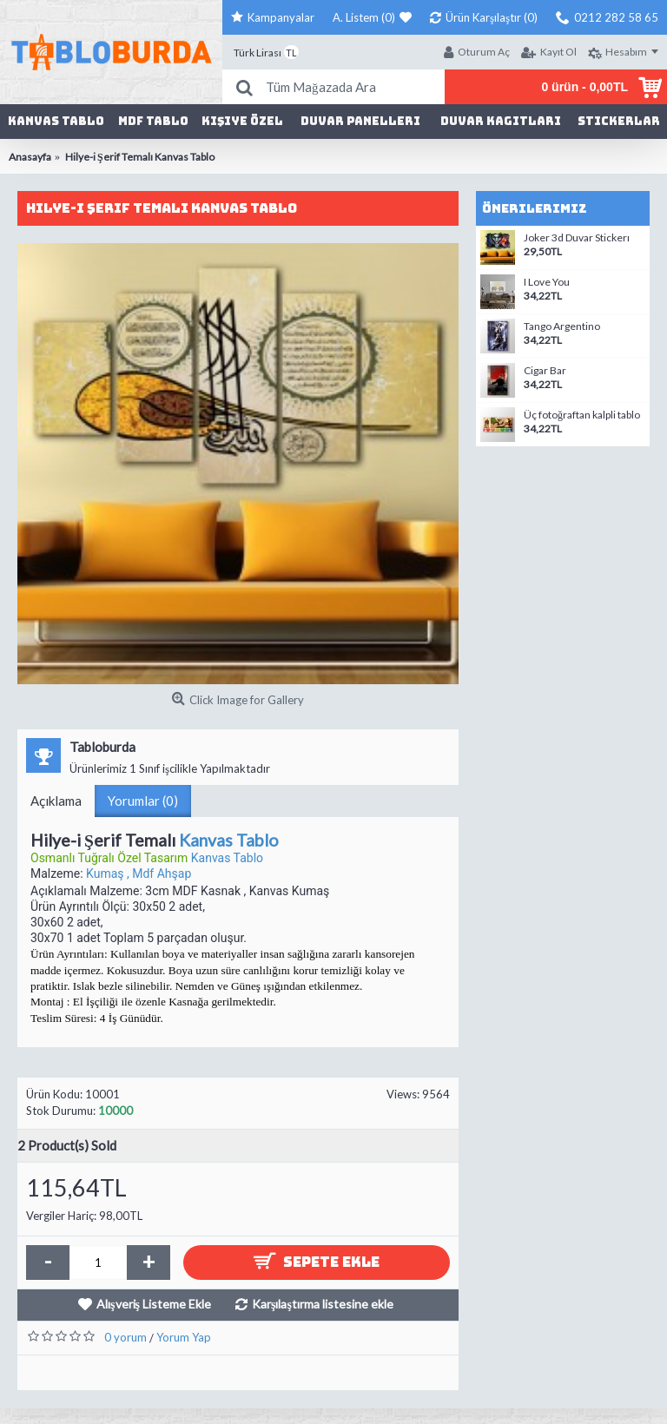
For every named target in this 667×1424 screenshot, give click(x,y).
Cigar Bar (545, 371)
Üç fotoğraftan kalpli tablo (582, 415)
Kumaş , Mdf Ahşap (138, 873)
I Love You (547, 282)
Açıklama (56, 800)
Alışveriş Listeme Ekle (153, 1303)
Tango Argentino (562, 326)
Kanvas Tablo (229, 840)
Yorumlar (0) (143, 800)
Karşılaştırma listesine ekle (322, 1303)
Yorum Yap (183, 1337)
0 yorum (125, 1337)
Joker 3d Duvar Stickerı (577, 238)
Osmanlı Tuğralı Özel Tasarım (110, 858)
